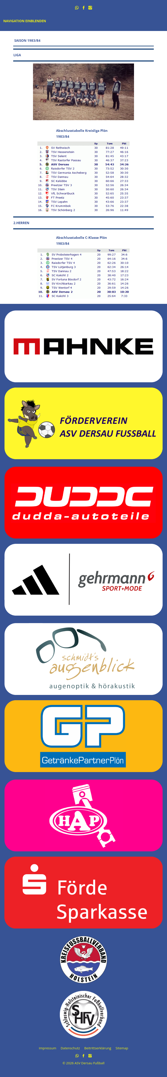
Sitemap (122, 1048)
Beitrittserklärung (97, 1048)
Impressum (47, 1048)
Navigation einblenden (24, 21)
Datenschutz (70, 1048)
